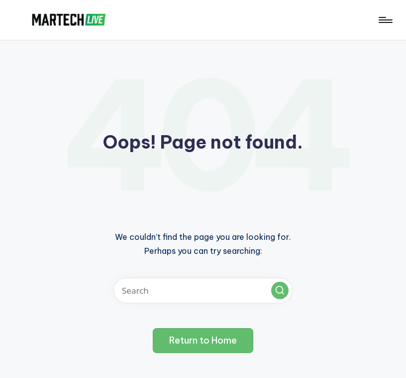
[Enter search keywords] (203, 290)
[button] (280, 290)
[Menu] (385, 19)
